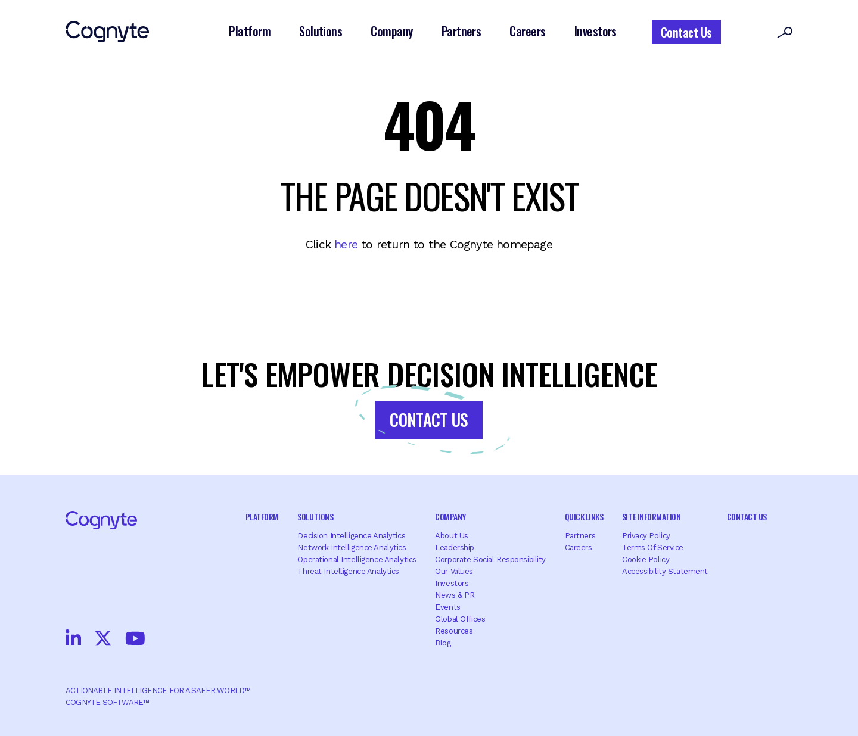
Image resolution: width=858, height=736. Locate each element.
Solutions (320, 31)
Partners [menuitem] (580, 535)
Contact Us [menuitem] (747, 516)
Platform (250, 31)
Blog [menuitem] (442, 642)
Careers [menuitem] (578, 547)
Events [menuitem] (447, 607)
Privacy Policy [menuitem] (646, 535)
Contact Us (686, 32)
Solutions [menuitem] (315, 516)
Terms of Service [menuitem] (652, 547)
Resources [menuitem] (453, 630)
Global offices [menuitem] (460, 619)
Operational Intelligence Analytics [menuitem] (356, 559)
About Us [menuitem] (451, 535)
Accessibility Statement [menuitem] (665, 571)
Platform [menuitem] (262, 516)
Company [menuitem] (450, 516)
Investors (595, 31)
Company (391, 31)
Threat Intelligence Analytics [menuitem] (348, 571)
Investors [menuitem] (451, 583)
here (346, 244)
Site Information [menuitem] (651, 516)
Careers (527, 31)
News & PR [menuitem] (454, 595)
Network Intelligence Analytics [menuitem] (351, 547)
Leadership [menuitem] (454, 547)
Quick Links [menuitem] (584, 516)
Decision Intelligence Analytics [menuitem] (351, 535)
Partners (461, 31)
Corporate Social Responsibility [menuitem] (490, 559)
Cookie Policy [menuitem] (645, 559)
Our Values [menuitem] (454, 571)
